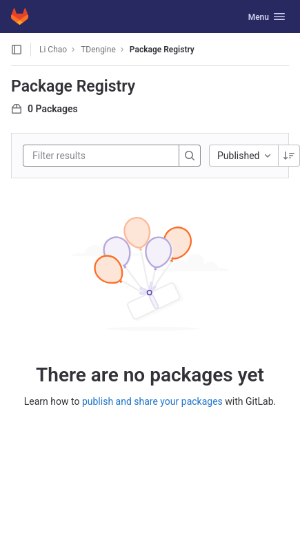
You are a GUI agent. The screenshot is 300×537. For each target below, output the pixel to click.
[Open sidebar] (17, 50)
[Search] (190, 156)
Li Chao (53, 49)
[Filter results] (115, 155)
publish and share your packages (152, 401)
